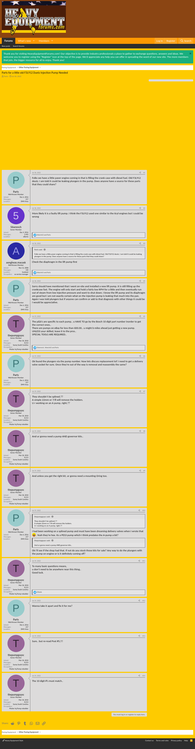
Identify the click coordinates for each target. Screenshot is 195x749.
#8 (144, 431)
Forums (8, 40)
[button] (33, 41)
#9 (144, 471)
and (44, 235)
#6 (144, 356)
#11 (143, 561)
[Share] (140, 172)
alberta (25, 236)
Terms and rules (162, 740)
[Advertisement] (28, 101)
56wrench (16, 227)
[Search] (185, 41)
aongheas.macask (16, 262)
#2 (144, 208)
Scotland (25, 272)
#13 (143, 636)
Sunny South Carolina (20, 345)
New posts (6, 46)
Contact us (149, 740)
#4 (144, 281)
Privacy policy (176, 740)
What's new (24, 40)
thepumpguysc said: (42, 516)
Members (44, 40)
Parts (6, 76)
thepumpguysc (16, 335)
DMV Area (24, 201)
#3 (144, 243)
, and (48, 347)
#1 (144, 172)
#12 (143, 600)
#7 (144, 391)
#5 (144, 316)
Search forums (18, 46)
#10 (143, 510)
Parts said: (38, 249)
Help (186, 740)
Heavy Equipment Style (12, 740)
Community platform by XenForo (97, 746)
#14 (143, 675)
